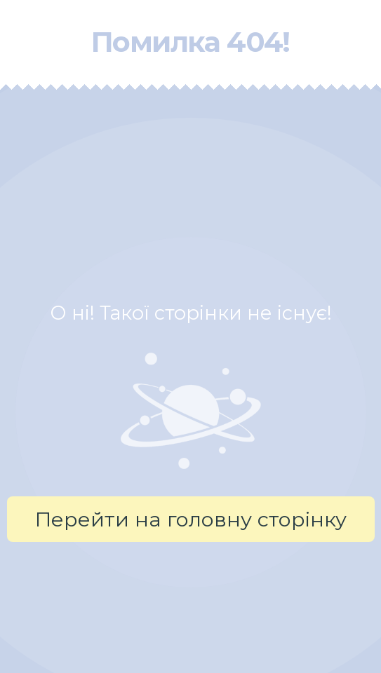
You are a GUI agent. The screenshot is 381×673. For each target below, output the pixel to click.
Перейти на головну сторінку (191, 519)
